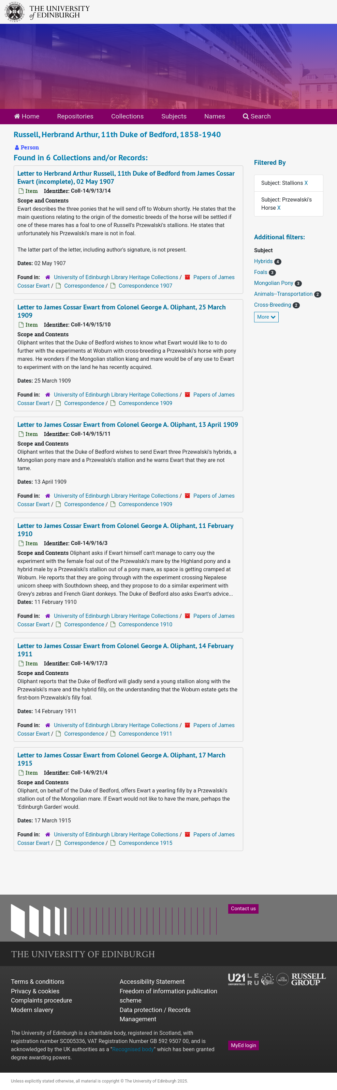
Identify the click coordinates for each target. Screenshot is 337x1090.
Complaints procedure (41, 1000)
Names (214, 116)
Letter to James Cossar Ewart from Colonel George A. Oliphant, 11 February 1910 (125, 529)
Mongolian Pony (274, 283)
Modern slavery (32, 1009)
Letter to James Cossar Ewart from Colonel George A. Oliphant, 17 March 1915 (121, 759)
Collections (127, 116)
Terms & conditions (37, 981)
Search (257, 116)
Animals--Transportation (284, 294)
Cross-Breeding (273, 305)
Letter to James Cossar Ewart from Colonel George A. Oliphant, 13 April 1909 (127, 424)
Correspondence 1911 (145, 734)
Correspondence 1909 (145, 403)
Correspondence (84, 286)
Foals (261, 272)
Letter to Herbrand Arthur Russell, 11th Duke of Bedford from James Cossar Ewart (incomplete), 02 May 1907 (126, 177)
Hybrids (264, 261)
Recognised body (133, 1049)
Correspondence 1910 (145, 624)
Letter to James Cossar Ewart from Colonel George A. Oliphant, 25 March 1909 (121, 311)
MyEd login (243, 1045)
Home (26, 116)
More (266, 317)
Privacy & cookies (35, 991)
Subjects (174, 116)
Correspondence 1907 (145, 286)
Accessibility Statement (152, 981)
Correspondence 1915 (145, 843)
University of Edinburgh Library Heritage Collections (116, 277)
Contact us (243, 908)
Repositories (75, 116)
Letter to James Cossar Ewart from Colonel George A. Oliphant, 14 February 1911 (125, 649)
